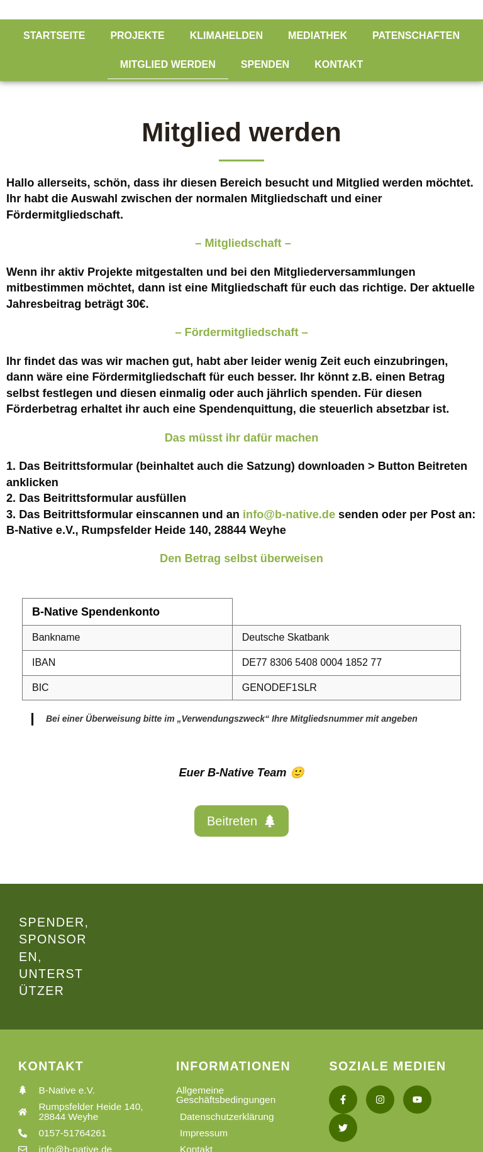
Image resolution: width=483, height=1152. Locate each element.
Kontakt (338, 64)
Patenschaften (416, 35)
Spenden (265, 64)
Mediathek (317, 35)
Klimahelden (226, 35)
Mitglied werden (168, 64)
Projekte (137, 35)
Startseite (54, 35)
